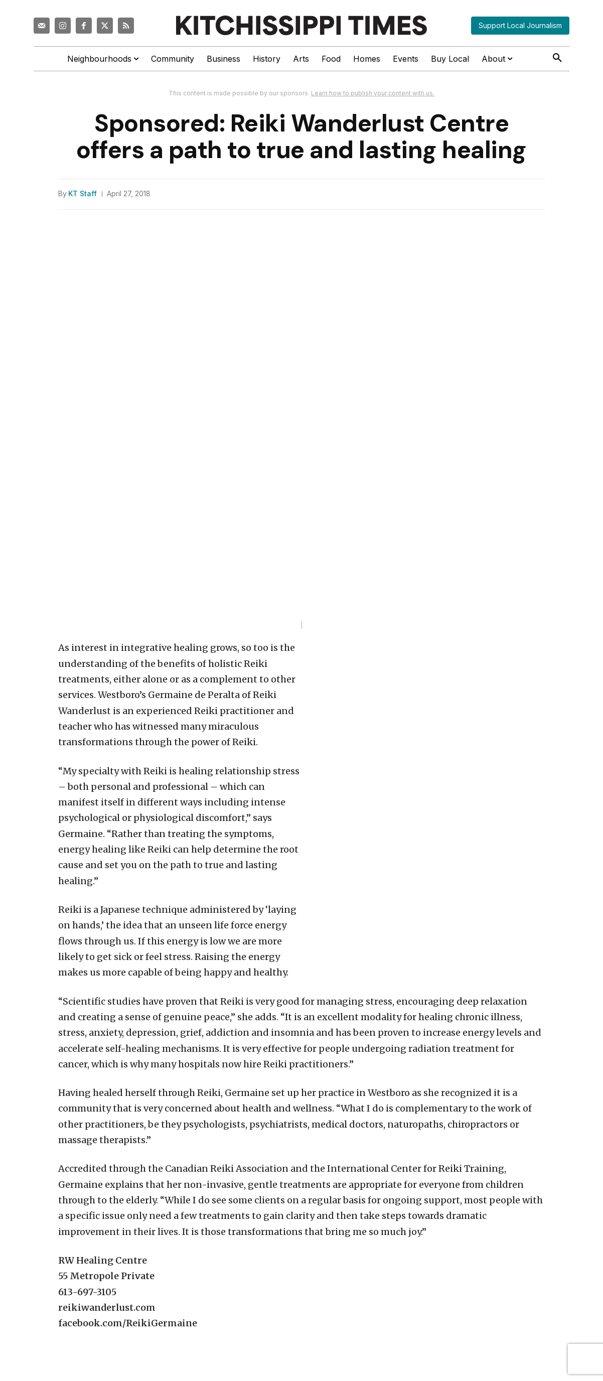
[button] (557, 58)
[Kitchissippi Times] (301, 25)
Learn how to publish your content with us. (372, 93)
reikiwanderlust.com (107, 1307)
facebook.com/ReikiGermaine (127, 1323)
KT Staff (82, 193)
